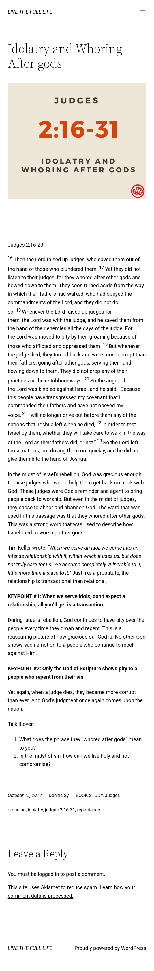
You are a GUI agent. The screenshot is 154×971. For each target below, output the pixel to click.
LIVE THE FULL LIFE (30, 12)
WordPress (133, 948)
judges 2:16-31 (60, 810)
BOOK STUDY (89, 795)
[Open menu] (142, 11)
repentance (88, 810)
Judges (112, 795)
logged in (48, 874)
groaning (17, 810)
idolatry (35, 810)
